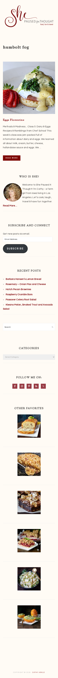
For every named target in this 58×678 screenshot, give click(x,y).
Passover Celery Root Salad (21, 299)
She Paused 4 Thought (29, 16)
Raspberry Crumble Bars (19, 294)
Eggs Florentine (13, 120)
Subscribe (15, 248)
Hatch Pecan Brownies (18, 289)
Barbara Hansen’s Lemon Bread (23, 279)
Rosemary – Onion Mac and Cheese (26, 284)
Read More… (10, 206)
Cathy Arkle (38, 672)
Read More (12, 158)
